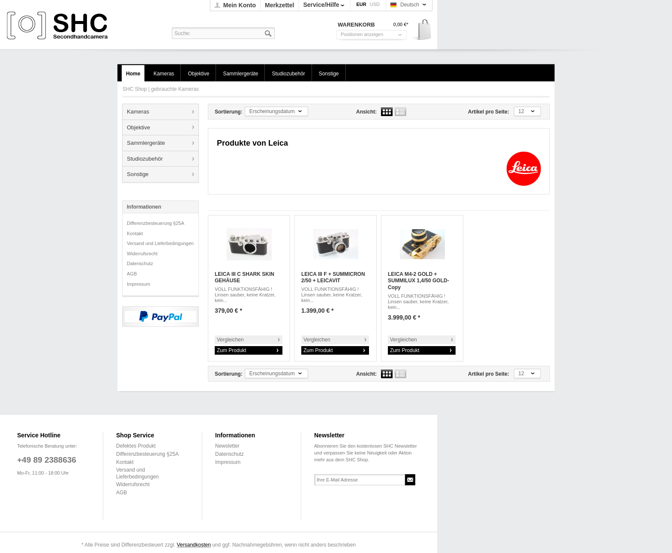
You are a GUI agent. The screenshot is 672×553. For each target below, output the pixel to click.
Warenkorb (421, 30)
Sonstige (138, 174)
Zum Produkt (231, 350)
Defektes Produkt (136, 446)
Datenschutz (140, 263)
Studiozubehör (145, 158)
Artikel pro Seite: (488, 112)
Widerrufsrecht (142, 253)
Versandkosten (193, 545)
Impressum (138, 284)
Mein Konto (239, 5)
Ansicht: (366, 112)
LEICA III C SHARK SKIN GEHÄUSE (244, 277)
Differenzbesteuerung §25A (155, 223)
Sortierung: (229, 112)
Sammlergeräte (146, 143)
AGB (132, 273)
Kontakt (135, 233)
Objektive (138, 127)
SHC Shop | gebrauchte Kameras (58, 25)
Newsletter (227, 446)
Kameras (138, 111)
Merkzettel (279, 5)
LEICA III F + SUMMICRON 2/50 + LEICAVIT (333, 277)
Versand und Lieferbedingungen (160, 243)
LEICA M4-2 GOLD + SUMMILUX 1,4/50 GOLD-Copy (418, 280)
